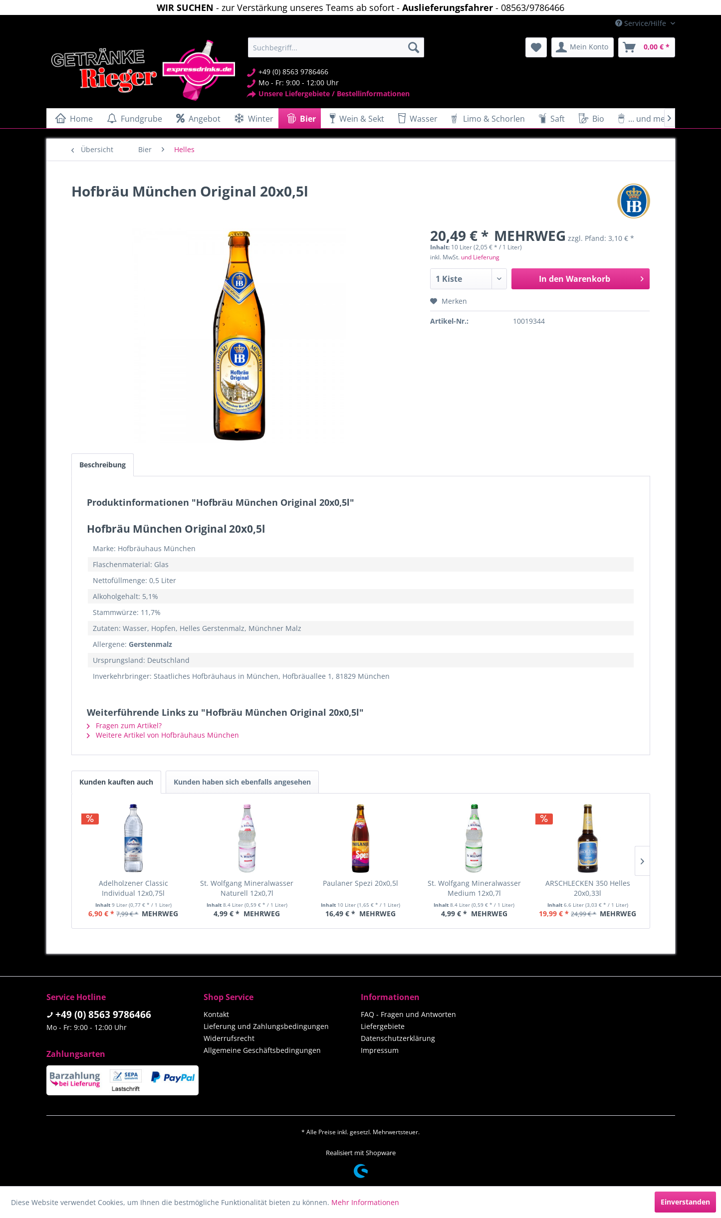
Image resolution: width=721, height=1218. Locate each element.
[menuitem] (336, 47)
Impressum (380, 1050)
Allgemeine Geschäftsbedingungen (262, 1050)
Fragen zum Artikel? (124, 725)
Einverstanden (685, 1202)
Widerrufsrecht (229, 1038)
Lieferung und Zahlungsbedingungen (266, 1026)
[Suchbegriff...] (336, 47)
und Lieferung (480, 257)
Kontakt (216, 1014)
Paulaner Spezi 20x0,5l (360, 883)
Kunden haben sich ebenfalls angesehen (242, 782)
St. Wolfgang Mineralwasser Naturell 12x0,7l (246, 888)
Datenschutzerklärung (398, 1038)
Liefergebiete (383, 1026)
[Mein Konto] (582, 47)
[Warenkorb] (646, 47)
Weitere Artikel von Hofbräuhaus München (163, 735)
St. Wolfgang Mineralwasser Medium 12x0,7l (474, 888)
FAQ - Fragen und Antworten (408, 1014)
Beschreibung (102, 464)
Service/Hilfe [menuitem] (641, 23)
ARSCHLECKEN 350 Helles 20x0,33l (587, 888)
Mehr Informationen (365, 1202)
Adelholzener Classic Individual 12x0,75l (133, 888)
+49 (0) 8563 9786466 (103, 1014)
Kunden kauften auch (116, 782)
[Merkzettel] (536, 47)
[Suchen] (413, 47)
